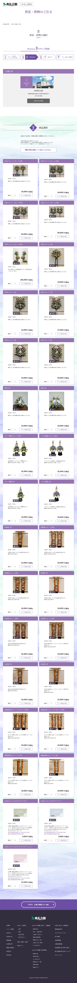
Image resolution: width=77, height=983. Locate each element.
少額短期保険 (58, 944)
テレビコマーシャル (60, 933)
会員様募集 (58, 940)
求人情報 (57, 936)
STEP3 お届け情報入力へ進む (38, 904)
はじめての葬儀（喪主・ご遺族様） (41, 925)
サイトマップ (58, 955)
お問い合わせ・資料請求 (61, 925)
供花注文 (8, 951)
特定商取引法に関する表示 (62, 947)
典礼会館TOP (6, 24)
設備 (19, 931)
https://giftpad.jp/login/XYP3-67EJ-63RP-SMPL (55, 832)
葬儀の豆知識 (10, 947)
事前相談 (8, 940)
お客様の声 (9, 944)
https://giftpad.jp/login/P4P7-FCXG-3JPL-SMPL (19, 878)
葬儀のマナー (36, 967)
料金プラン (20, 945)
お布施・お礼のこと (37, 934)
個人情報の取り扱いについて (63, 951)
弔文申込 (8, 955)
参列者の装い (36, 956)
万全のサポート (22, 937)
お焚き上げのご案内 (37, 942)
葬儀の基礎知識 (36, 937)
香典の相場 (35, 964)
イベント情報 (10, 929)
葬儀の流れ (35, 929)
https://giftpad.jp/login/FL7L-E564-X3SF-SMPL (19, 832)
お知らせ (8, 933)
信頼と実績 (21, 934)
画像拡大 (16, 175)
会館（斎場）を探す (22, 942)
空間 (19, 929)
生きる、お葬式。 (22, 925)
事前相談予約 (58, 929)
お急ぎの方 (9, 936)
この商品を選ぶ (27, 195)
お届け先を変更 (38, 101)
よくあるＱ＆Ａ (36, 945)
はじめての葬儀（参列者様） (40, 950)
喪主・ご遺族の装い (37, 931)
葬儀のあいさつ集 (37, 940)
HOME (8, 925)
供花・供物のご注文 (16, 24)
